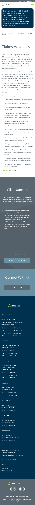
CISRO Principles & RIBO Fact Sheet (17, 496)
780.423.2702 (17, 333)
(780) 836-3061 (12, 459)
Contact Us (17, 287)
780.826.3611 (12, 410)
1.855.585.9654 (12, 375)
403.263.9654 (12, 372)
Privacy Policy (20, 494)
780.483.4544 (17, 328)
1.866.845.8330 (12, 353)
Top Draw (21, 501)
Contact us (4, 170)
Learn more (11, 25)
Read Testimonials (17, 261)
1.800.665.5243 (29, 1)
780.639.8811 (12, 425)
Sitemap (10, 494)
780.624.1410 (12, 440)
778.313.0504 (12, 393)
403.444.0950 (12, 350)
